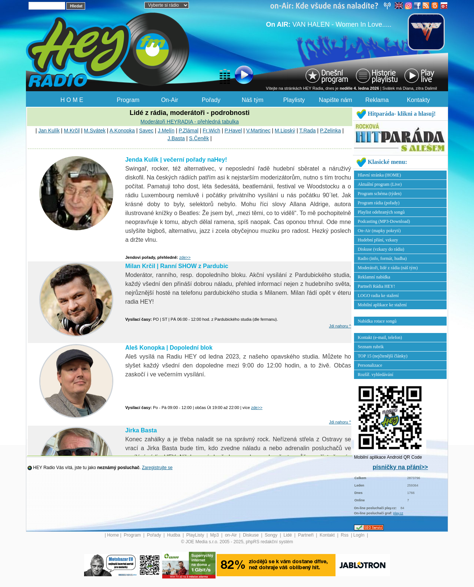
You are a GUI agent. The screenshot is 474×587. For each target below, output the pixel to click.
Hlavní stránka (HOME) (379, 175)
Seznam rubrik (371, 346)
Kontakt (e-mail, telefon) (380, 337)
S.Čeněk (199, 138)
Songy (271, 535)
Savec (146, 130)
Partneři (306, 535)
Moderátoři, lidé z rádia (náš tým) (388, 267)
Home (113, 535)
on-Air (231, 535)
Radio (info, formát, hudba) (382, 258)
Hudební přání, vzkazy (378, 240)
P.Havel (233, 130)
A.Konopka (122, 130)
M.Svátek (95, 130)
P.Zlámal (188, 130)
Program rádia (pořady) (379, 202)
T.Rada (307, 130)
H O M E (71, 100)
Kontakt (328, 535)
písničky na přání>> (400, 467)
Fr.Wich (211, 130)
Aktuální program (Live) (380, 184)
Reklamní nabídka (374, 277)
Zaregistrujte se (157, 467)
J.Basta (176, 138)
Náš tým (253, 100)
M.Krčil (72, 130)
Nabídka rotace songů (377, 321)
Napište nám (335, 100)
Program (128, 100)
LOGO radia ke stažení (378, 295)
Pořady (211, 100)
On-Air (169, 100)
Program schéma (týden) (379, 193)
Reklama (376, 100)
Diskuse (251, 535)
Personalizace (370, 365)
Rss (345, 535)
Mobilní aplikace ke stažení (382, 304)
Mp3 (215, 535)
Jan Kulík (49, 130)
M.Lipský (285, 130)
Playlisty (294, 100)
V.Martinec (258, 130)
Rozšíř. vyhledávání (375, 374)
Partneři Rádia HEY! (376, 286)
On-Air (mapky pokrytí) (379, 230)
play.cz (398, 513)
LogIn (359, 535)
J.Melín (166, 130)
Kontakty (418, 100)
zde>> (185, 257)
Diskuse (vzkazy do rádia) (381, 249)
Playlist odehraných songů (381, 212)
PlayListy (195, 535)
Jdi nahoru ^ (340, 326)
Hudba (174, 535)
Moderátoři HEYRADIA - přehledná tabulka (189, 122)
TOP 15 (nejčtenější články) (382, 356)
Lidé (288, 535)
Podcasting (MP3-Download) (384, 221)
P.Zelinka (330, 130)
